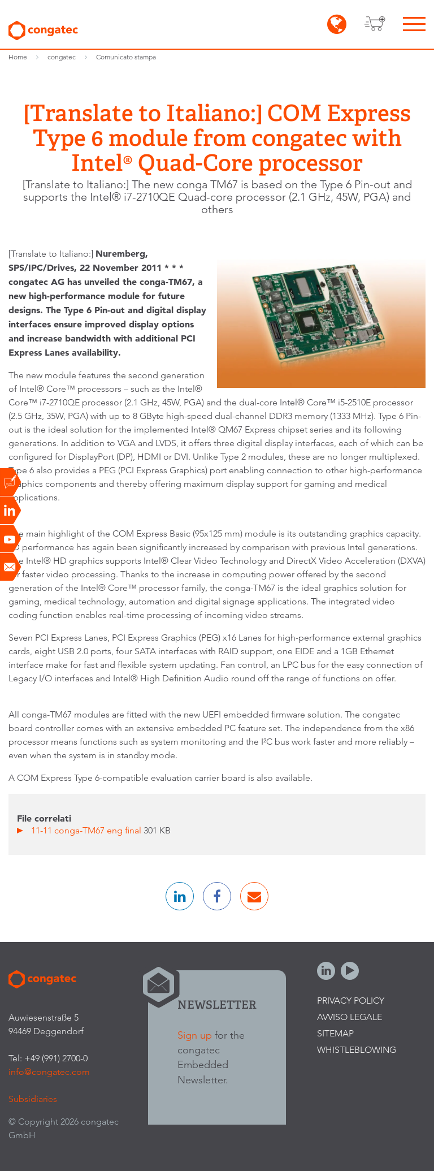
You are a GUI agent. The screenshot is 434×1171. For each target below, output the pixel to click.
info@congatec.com (49, 1071)
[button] (180, 896)
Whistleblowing (356, 1049)
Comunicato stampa (126, 57)
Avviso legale (349, 1017)
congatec (61, 57)
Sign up (194, 1035)
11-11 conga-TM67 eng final (87, 830)
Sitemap (335, 1033)
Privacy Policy (350, 1000)
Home (17, 57)
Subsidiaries (32, 1099)
